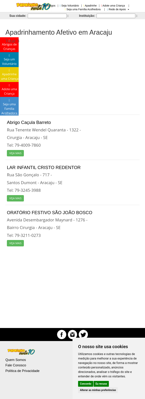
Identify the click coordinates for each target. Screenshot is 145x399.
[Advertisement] (72, 77)
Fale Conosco (15, 365)
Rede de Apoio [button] (118, 9)
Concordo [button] (85, 383)
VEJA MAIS (15, 153)
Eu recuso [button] (101, 383)
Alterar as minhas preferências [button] (98, 390)
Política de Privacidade (22, 371)
